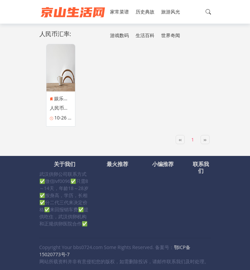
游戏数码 (119, 35)
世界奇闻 (170, 35)
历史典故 (145, 11)
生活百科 (145, 35)
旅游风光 (170, 11)
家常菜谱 (119, 11)
